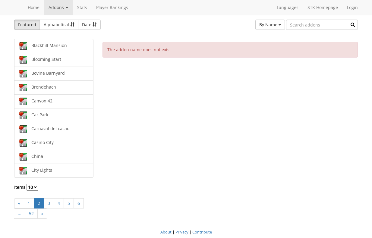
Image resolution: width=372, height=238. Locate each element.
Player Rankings (112, 7)
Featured (27, 24)
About (166, 232)
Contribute (202, 232)
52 (31, 213)
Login (352, 7)
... (19, 213)
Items (26, 187)
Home (33, 7)
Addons (58, 7)
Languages (287, 7)
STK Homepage (322, 7)
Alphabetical (59, 24)
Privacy (181, 232)
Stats (82, 7)
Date (89, 24)
